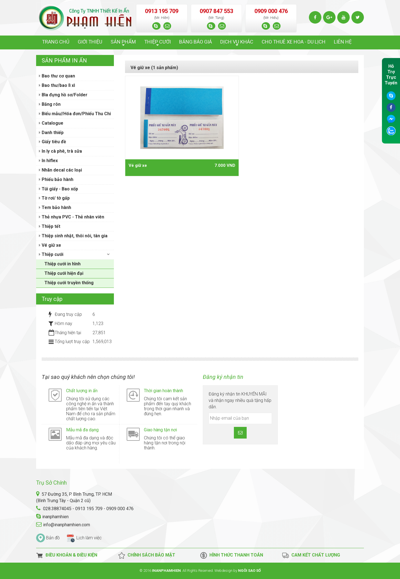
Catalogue (51, 123)
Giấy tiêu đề (52, 141)
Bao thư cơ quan (57, 76)
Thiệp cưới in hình (62, 263)
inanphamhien (55, 516)
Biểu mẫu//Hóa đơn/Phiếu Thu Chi (75, 113)
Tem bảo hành (55, 207)
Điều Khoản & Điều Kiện (66, 555)
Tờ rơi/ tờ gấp (54, 198)
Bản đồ (53, 537)
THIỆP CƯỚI (157, 43)
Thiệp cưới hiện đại (63, 273)
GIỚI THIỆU (90, 42)
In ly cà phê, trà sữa (60, 151)
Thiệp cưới (51, 254)
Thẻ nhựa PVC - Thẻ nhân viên (71, 217)
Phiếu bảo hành (56, 179)
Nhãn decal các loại (60, 170)
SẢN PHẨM (123, 43)
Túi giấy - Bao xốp (58, 189)
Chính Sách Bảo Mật (146, 555)
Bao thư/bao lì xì (57, 85)
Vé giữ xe (138, 165)
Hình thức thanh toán (231, 555)
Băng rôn (50, 104)
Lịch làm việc (89, 537)
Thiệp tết (49, 226)
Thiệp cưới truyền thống (69, 282)
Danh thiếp (51, 132)
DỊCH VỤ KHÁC (236, 43)
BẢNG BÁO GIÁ (195, 42)
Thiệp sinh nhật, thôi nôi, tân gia (73, 235)
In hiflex (48, 160)
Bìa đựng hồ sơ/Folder (63, 94)
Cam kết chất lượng (311, 555)
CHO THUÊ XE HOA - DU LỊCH (294, 42)
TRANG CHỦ (55, 42)
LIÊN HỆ (343, 42)
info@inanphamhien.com (66, 524)
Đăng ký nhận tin (223, 377)
